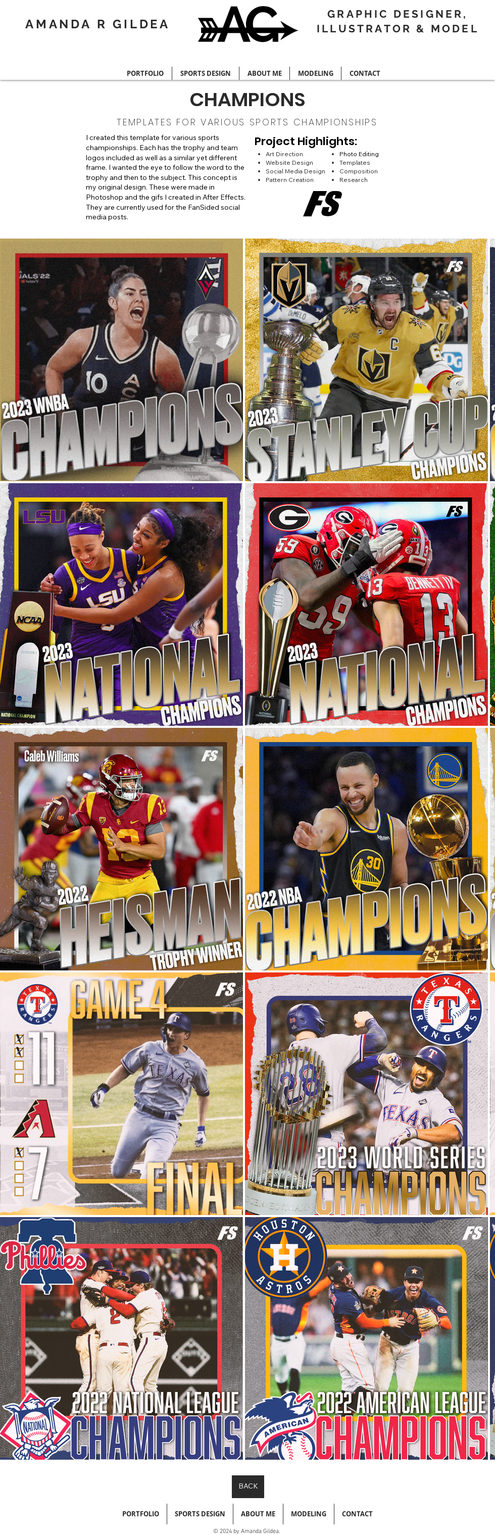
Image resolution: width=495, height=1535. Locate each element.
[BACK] (248, 1486)
